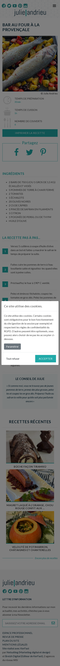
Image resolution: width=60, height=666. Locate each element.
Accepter (45, 358)
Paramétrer (12, 346)
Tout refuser (13, 358)
